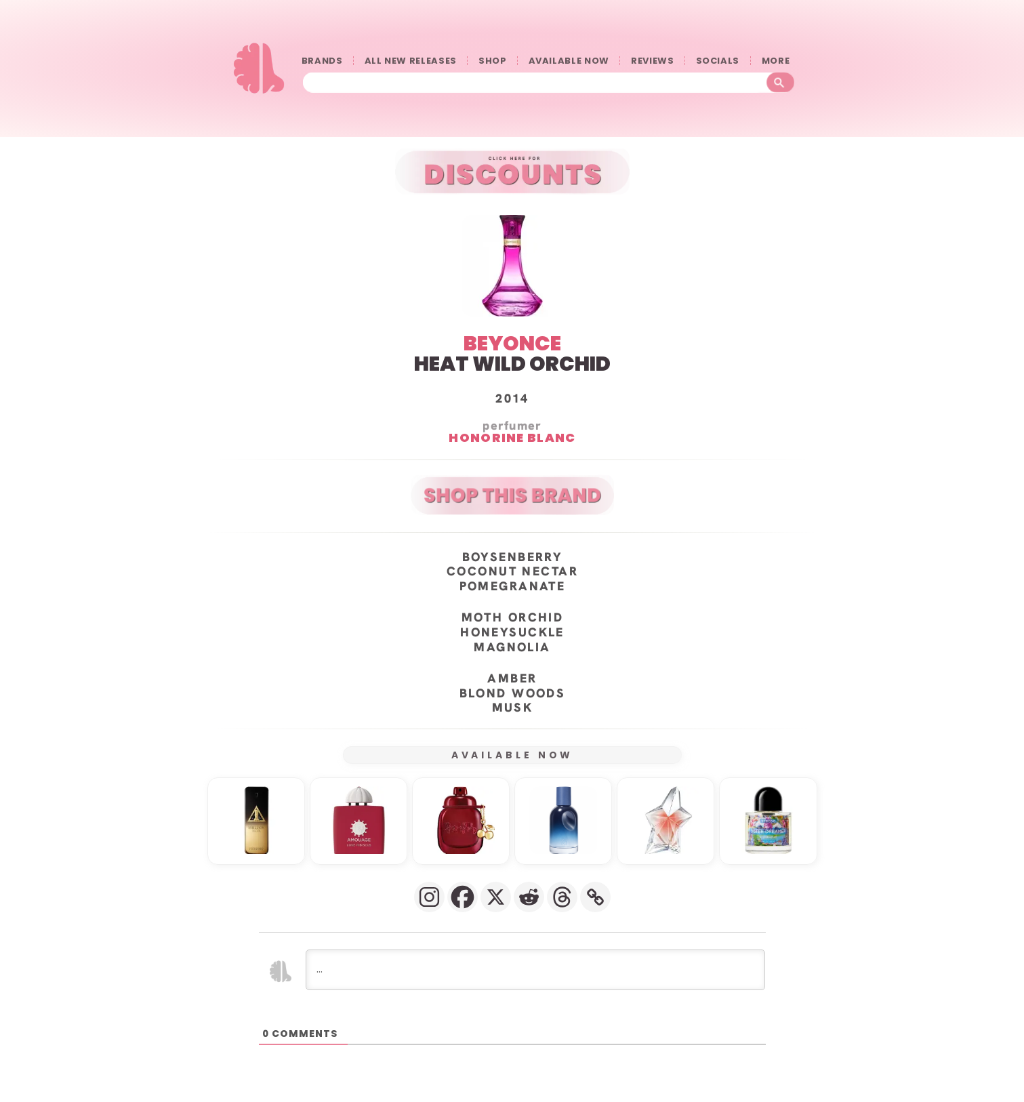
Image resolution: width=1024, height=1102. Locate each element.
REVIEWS (652, 60)
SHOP (492, 60)
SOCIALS (718, 60)
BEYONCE (512, 343)
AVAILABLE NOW (569, 60)
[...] (535, 970)
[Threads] (562, 897)
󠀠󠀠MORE (778, 60)
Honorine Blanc (512, 438)
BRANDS (322, 60)
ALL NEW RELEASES (411, 60)
